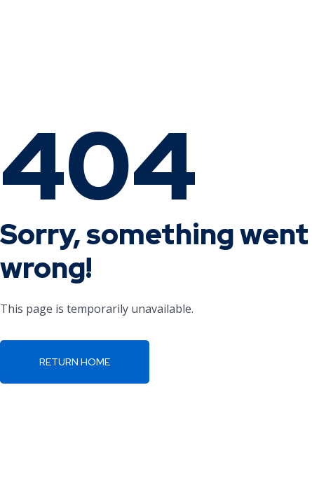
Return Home (74, 362)
